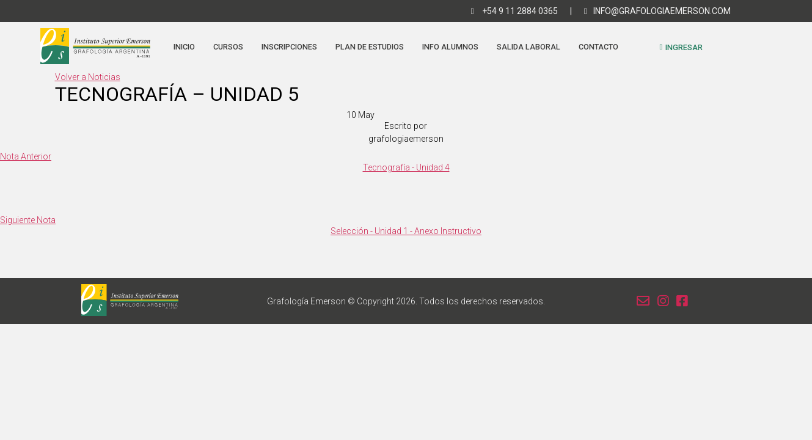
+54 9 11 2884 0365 (514, 11)
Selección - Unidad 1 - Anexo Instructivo (406, 231)
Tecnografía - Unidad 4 (406, 167)
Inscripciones (289, 46)
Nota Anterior (25, 156)
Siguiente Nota (28, 220)
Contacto (598, 46)
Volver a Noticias (87, 77)
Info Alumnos (450, 46)
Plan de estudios (369, 46)
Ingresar (681, 47)
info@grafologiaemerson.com (657, 11)
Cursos (228, 46)
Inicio (184, 46)
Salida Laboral (528, 46)
